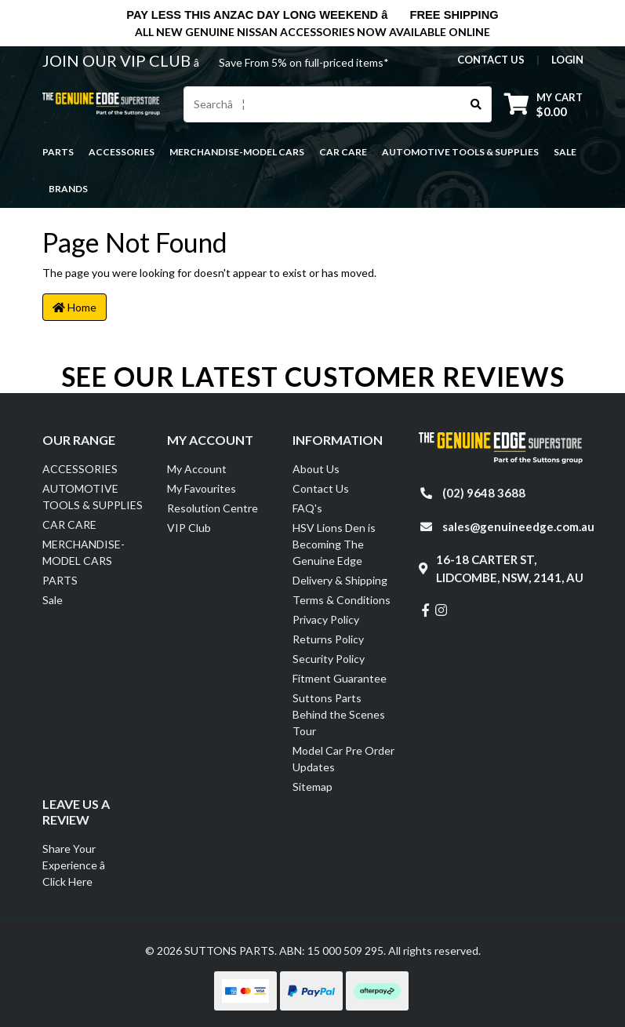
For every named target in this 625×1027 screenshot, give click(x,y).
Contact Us (321, 488)
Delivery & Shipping (340, 580)
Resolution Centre (212, 508)
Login (567, 59)
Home (74, 307)
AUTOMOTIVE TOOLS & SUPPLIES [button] (460, 152)
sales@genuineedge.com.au (518, 526)
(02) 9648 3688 (483, 493)
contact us (491, 59)
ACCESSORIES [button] (121, 152)
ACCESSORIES (80, 468)
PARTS (60, 580)
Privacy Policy (326, 619)
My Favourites (201, 488)
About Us (316, 468)
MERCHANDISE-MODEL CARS (83, 552)
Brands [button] (68, 189)
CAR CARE (69, 524)
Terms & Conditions (342, 599)
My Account (197, 468)
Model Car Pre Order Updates (343, 759)
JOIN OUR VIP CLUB (118, 60)
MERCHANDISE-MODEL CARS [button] (236, 152)
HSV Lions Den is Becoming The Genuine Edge (334, 544)
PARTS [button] (58, 152)
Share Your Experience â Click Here (82, 865)
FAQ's (307, 508)
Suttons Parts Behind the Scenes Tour (339, 714)
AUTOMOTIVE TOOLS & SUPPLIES (92, 497)
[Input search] (323, 104)
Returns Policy (328, 639)
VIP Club (189, 527)
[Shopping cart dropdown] (543, 103)
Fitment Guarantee (340, 678)
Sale (565, 152)
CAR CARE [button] (343, 152)
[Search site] (476, 104)
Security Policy (329, 658)
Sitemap (312, 786)
